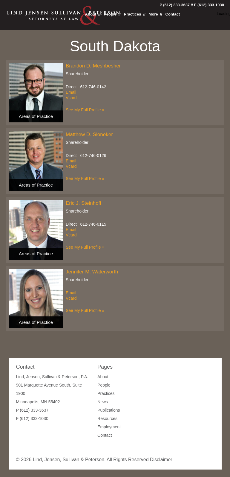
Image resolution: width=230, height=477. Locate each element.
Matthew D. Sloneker (89, 134)
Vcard (71, 97)
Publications (108, 410)
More (153, 14)
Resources (107, 418)
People (110, 14)
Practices (132, 14)
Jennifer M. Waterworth (92, 272)
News (102, 401)
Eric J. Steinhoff (83, 203)
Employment (109, 426)
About (90, 14)
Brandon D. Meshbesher (93, 66)
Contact (172, 14)
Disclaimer (161, 459)
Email (71, 92)
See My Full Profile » (85, 109)
